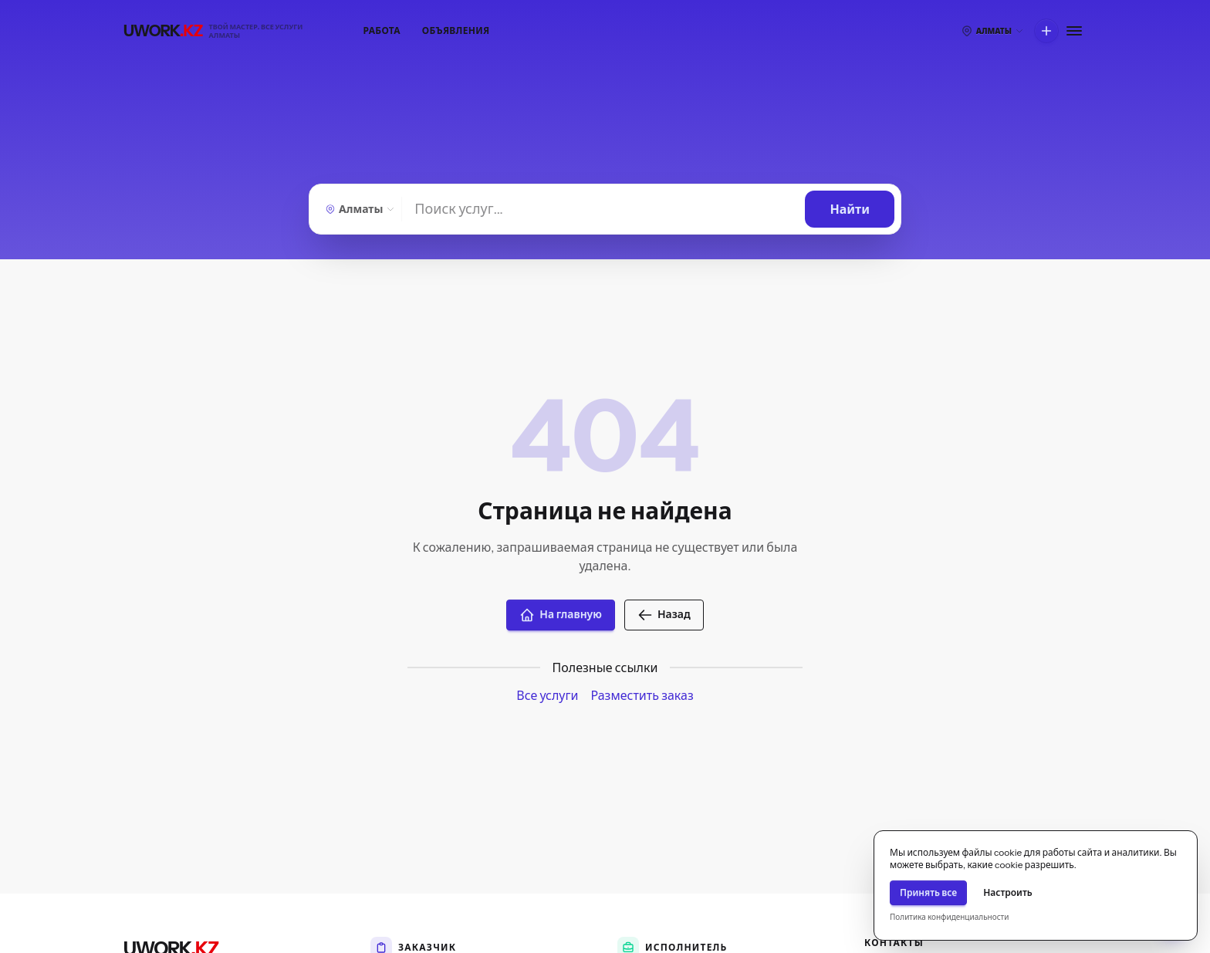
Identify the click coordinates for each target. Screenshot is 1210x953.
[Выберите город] (992, 31)
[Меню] (1074, 31)
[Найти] (603, 209)
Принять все (928, 892)
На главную (560, 615)
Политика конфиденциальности (949, 917)
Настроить (1008, 892)
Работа (382, 30)
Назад (664, 615)
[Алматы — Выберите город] (358, 209)
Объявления (456, 30)
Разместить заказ (641, 695)
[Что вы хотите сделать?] (1046, 31)
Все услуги (547, 695)
